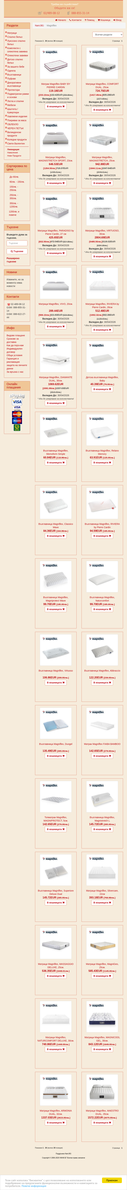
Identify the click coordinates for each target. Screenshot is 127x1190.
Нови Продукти (14, 156)
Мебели (11, 105)
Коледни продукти (17, 139)
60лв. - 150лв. (16, 181)
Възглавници (14, 74)
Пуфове (11, 78)
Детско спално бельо (15, 61)
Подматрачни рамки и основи (18, 96)
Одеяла (11, 70)
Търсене (17, 251)
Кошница (104, 20)
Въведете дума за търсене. (17, 236)
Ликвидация (13, 149)
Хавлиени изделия (17, 116)
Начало (60, 20)
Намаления (12, 152)
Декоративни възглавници (14, 84)
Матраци (12, 33)
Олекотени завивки (17, 55)
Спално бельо (14, 37)
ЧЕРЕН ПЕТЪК (15, 128)
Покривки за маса (16, 120)
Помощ (89, 20)
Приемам (112, 1180)
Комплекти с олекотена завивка (17, 50)
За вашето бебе (15, 66)
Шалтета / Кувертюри (13, 111)
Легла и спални (15, 101)
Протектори (13, 90)
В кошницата (55, 106)
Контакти (75, 20)
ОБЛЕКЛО (12, 124)
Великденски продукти (14, 134)
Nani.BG (39, 25)
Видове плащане (16, 335)
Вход (117, 20)
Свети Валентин (16, 143)
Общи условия (14, 355)
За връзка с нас (15, 372)
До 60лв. (14, 176)
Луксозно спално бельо (16, 43)
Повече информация (33, 1186)
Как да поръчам (15, 345)
